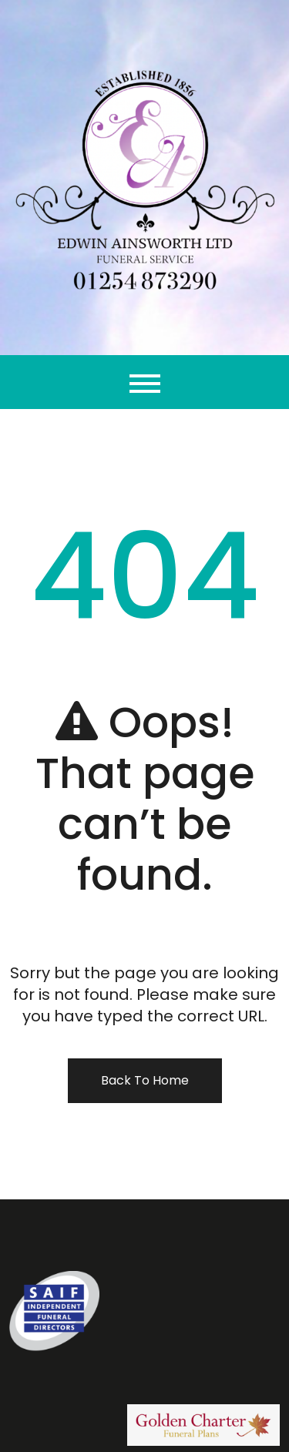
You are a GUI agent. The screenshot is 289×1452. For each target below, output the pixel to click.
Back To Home (145, 1080)
